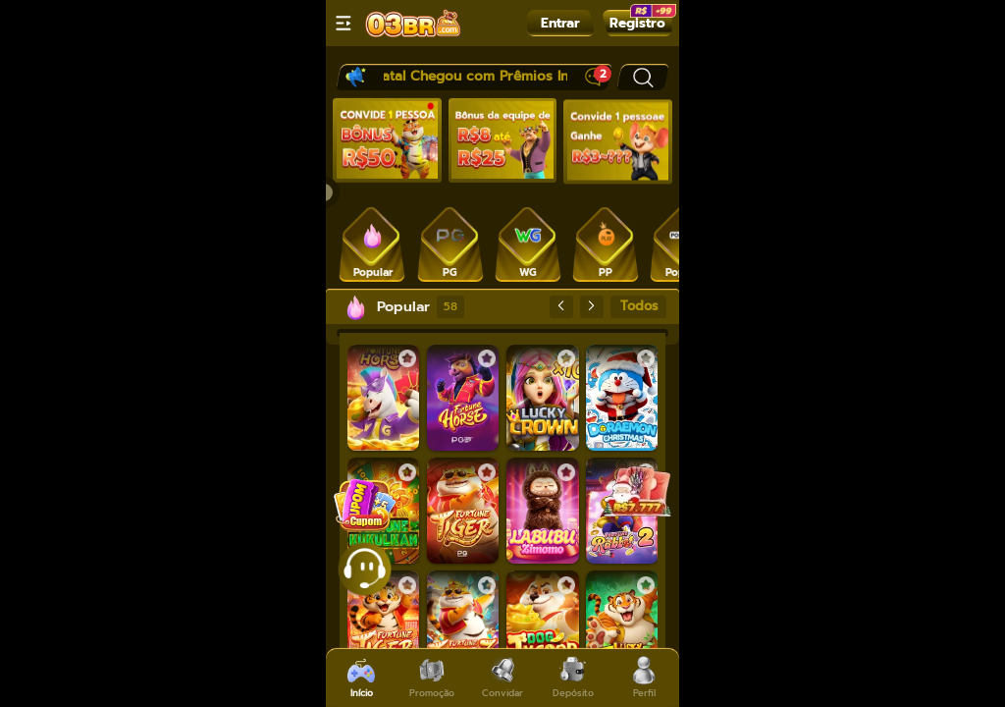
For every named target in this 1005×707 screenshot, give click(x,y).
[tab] (372, 242)
